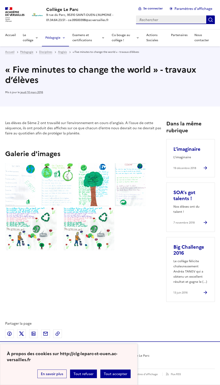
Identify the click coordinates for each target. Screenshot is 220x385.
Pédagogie (52, 37)
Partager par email (45, 333)
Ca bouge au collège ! (121, 38)
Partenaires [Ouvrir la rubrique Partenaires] (179, 35)
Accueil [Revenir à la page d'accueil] (10, 35)
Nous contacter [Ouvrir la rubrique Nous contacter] (201, 38)
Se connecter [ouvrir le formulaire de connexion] (153, 8)
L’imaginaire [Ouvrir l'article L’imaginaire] (186, 149)
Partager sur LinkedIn (33, 333)
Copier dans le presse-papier (57, 333)
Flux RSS (176, 374)
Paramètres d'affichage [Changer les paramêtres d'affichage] (193, 8)
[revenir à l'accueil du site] (87, 9)
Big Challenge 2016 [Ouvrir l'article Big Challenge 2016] (188, 250)
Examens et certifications (82, 38)
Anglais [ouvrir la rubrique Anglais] (62, 52)
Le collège (28, 38)
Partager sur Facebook (9, 333)
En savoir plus (52, 373)
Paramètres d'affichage (143, 374)
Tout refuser (83, 373)
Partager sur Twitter (21, 333)
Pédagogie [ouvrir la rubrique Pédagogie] (26, 52)
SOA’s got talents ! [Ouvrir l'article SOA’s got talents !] (184, 195)
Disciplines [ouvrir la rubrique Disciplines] (45, 52)
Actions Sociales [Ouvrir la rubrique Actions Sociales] (152, 38)
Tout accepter (115, 373)
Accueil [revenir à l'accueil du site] (9, 52)
